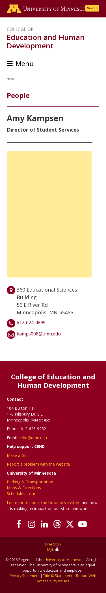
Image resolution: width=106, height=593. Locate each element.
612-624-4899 (31, 322)
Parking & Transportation (30, 481)
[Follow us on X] (70, 524)
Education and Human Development (46, 41)
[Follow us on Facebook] (19, 524)
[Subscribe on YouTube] (82, 524)
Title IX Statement (57, 575)
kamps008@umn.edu (39, 334)
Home (10, 79)
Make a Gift (17, 455)
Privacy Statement (25, 575)
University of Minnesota (64, 559)
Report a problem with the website (38, 464)
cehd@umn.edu (33, 437)
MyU (53, 549)
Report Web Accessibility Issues (66, 578)
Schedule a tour (21, 493)
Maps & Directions (24, 487)
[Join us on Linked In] (44, 524)
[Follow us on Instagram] (31, 524)
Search (92, 8)
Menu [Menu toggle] (25, 63)
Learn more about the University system (44, 502)
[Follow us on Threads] (57, 524)
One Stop (53, 544)
